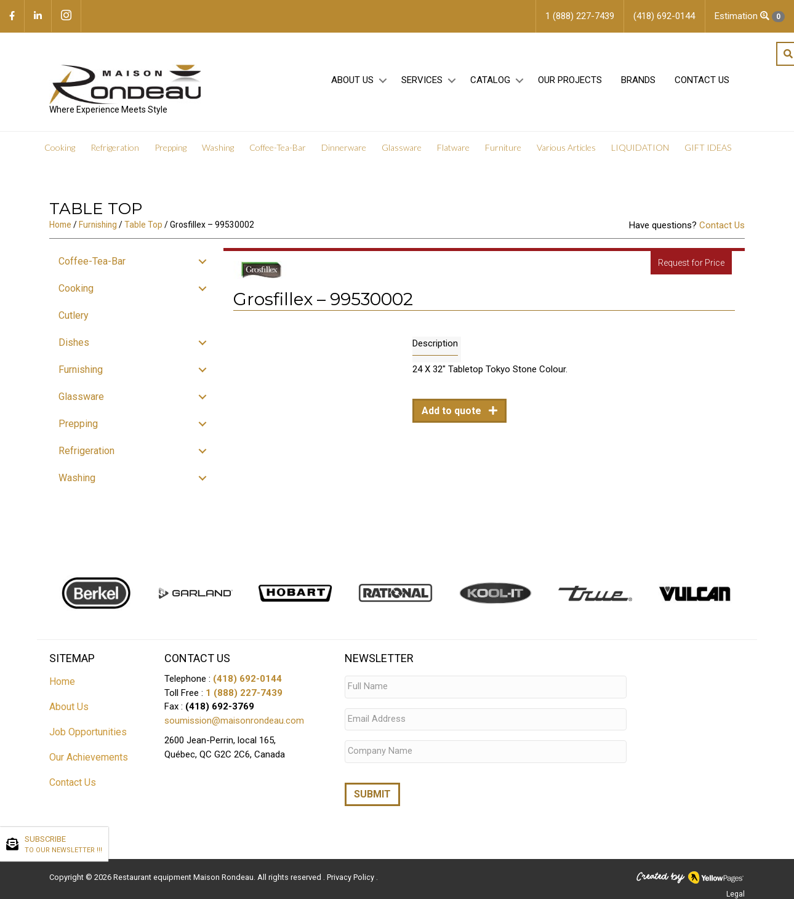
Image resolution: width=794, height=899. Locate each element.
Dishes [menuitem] (73, 342)
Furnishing (98, 225)
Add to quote (453, 411)
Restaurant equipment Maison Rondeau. (184, 871)
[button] (382, 81)
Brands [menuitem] (638, 80)
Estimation (750, 16)
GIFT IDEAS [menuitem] (707, 147)
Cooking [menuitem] (59, 147)
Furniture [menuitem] (503, 147)
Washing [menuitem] (218, 147)
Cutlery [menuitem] (73, 315)
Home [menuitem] (62, 681)
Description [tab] (435, 343)
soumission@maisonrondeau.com (234, 720)
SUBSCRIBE (63, 844)
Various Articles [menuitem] (566, 147)
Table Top (143, 225)
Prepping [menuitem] (170, 147)
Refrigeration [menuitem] (114, 147)
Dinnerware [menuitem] (343, 147)
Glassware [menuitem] (402, 147)
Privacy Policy (351, 871)
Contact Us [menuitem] (702, 80)
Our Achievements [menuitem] (88, 757)
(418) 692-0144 (247, 678)
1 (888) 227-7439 (244, 692)
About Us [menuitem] (352, 80)
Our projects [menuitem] (570, 80)
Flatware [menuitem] (453, 147)
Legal (735, 888)
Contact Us (722, 225)
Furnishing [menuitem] (80, 369)
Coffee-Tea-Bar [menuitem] (277, 147)
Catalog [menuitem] (490, 80)
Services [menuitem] (422, 80)
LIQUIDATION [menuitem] (640, 147)
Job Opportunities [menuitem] (88, 732)
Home (60, 225)
